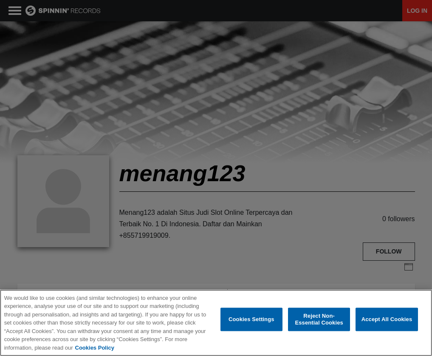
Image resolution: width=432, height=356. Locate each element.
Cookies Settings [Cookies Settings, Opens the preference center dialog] (251, 319)
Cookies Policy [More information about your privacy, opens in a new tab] (94, 348)
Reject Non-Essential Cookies (319, 320)
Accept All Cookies (386, 319)
